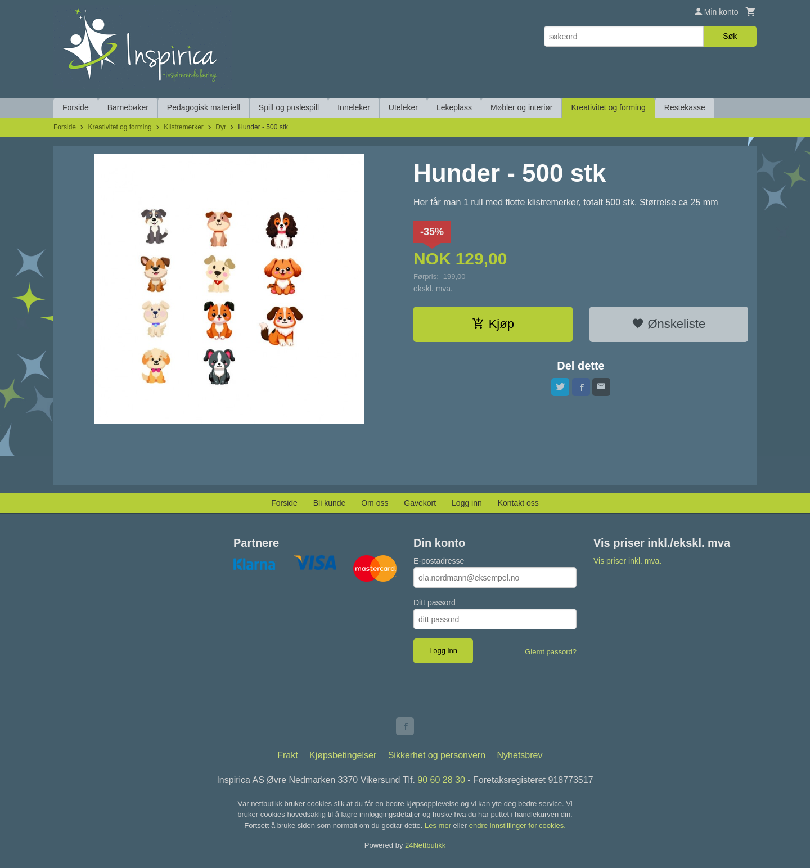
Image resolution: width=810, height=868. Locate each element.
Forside (75, 107)
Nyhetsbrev (520, 755)
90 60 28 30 (441, 780)
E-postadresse (438, 560)
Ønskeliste (668, 324)
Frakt (287, 755)
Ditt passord (434, 602)
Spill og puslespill (289, 107)
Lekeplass (454, 107)
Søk (730, 36)
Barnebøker (127, 107)
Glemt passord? (551, 651)
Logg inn (467, 502)
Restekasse (684, 107)
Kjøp (493, 324)
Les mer (439, 825)
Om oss (374, 502)
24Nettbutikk (425, 845)
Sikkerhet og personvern (436, 755)
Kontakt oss (518, 502)
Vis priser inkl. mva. (627, 560)
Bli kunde (329, 502)
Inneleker (354, 107)
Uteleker (403, 107)
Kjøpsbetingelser (342, 755)
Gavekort (420, 502)
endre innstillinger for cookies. (517, 825)
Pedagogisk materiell (203, 107)
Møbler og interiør (521, 107)
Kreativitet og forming (608, 107)
